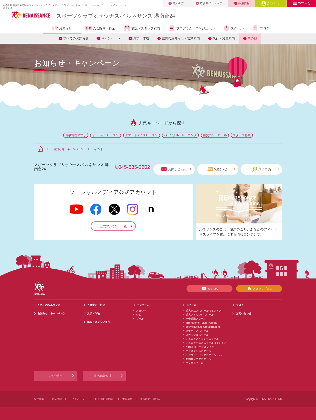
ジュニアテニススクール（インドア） (207, 342)
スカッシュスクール (197, 334)
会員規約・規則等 (150, 399)
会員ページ (271, 3)
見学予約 (265, 169)
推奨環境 (127, 399)
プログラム (143, 305)
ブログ (260, 28)
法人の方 (176, 3)
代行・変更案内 (224, 38)
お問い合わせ (176, 169)
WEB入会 (301, 3)
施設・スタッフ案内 (142, 28)
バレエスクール (194, 363)
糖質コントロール (215, 135)
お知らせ (61, 28)
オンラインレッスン (105, 135)
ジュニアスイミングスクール (202, 338)
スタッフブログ (259, 288)
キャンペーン (110, 38)
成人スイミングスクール (200, 314)
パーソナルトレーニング (180, 135)
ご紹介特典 (55, 375)
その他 (252, 38)
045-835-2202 (134, 167)
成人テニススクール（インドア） (205, 310)
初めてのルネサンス (49, 305)
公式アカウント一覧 (113, 226)
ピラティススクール (197, 330)
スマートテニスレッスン (141, 135)
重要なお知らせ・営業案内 (181, 38)
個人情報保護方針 (105, 399)
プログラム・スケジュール (191, 28)
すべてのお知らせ (76, 38)
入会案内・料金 (100, 28)
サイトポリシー (78, 399)
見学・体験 (141, 38)
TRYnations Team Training (201, 322)
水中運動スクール (196, 318)
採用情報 (241, 3)
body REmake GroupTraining (203, 326)
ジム (138, 314)
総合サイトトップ (209, 3)
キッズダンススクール (198, 350)
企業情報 (57, 399)
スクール (233, 28)
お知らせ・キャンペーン (68, 149)
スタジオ (141, 310)
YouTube (209, 288)
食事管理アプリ (75, 135)
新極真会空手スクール (198, 359)
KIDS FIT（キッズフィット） (202, 346)
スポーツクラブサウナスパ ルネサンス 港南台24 (115, 16)
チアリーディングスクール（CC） (205, 354)
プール (140, 318)
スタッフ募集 (242, 135)
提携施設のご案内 (104, 375)
